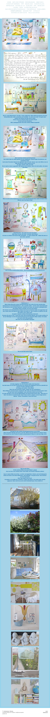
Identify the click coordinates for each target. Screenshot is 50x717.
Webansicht (45, 712)
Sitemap (11, 711)
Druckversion (5, 711)
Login (47, 711)
